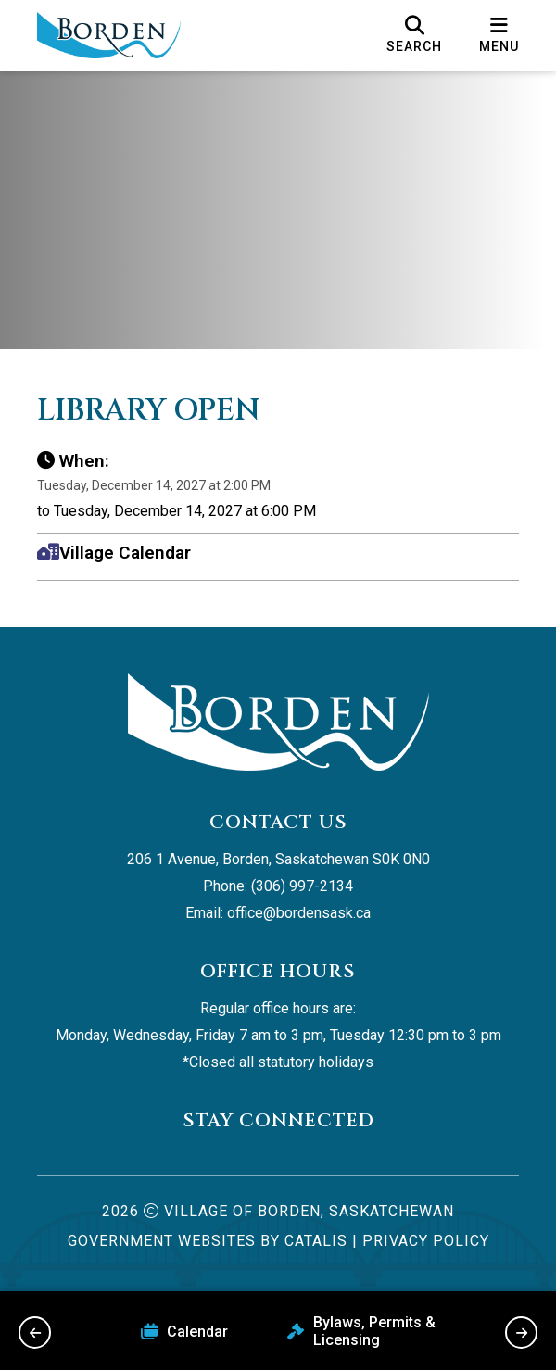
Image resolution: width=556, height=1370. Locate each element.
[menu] (499, 35)
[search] (414, 35)
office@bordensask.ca (299, 913)
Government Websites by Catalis (208, 1241)
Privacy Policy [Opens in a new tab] (425, 1241)
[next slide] (521, 1332)
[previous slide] (35, 1332)
